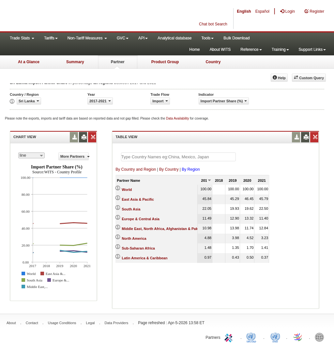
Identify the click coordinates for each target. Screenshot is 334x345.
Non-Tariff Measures (87, 38)
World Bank (320, 336)
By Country (168, 169)
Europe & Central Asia (140, 219)
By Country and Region (135, 169)
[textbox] (178, 156)
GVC (123, 38)
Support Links (312, 49)
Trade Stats (22, 38)
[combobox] (31, 155)
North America (134, 238)
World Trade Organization (298, 336)
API (143, 38)
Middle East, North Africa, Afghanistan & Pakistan (164, 229)
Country (212, 62)
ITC (229, 336)
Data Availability (178, 118)
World (127, 190)
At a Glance (28, 62)
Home (195, 49)
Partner (118, 62)
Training (280, 49)
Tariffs (51, 38)
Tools (207, 38)
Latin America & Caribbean (144, 258)
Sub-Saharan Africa (138, 248)
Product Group (165, 62)
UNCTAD (252, 336)
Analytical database (174, 38)
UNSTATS (275, 336)
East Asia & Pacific (138, 199)
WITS (65, 16)
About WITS (220, 49)
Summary (75, 62)
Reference (251, 49)
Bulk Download (236, 38)
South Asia (131, 209)
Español (262, 11)
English (244, 11)
